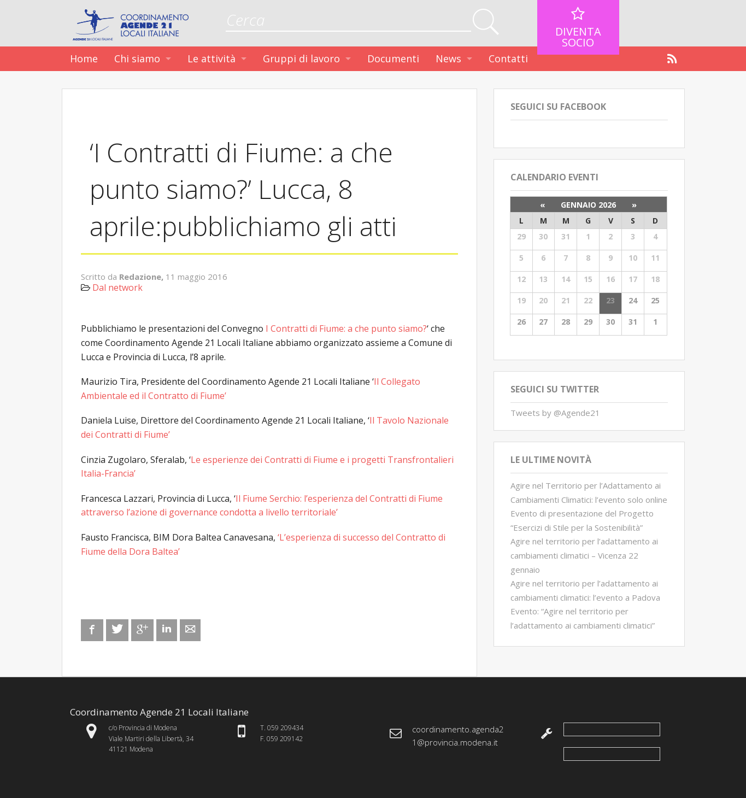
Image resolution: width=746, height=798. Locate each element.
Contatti (508, 58)
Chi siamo (137, 58)
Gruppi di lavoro (301, 58)
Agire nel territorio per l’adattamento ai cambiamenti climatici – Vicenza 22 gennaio (584, 555)
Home (84, 58)
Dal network (117, 287)
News (448, 58)
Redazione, (142, 276)
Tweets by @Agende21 (555, 412)
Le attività (211, 58)
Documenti (393, 58)
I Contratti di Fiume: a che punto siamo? (346, 328)
